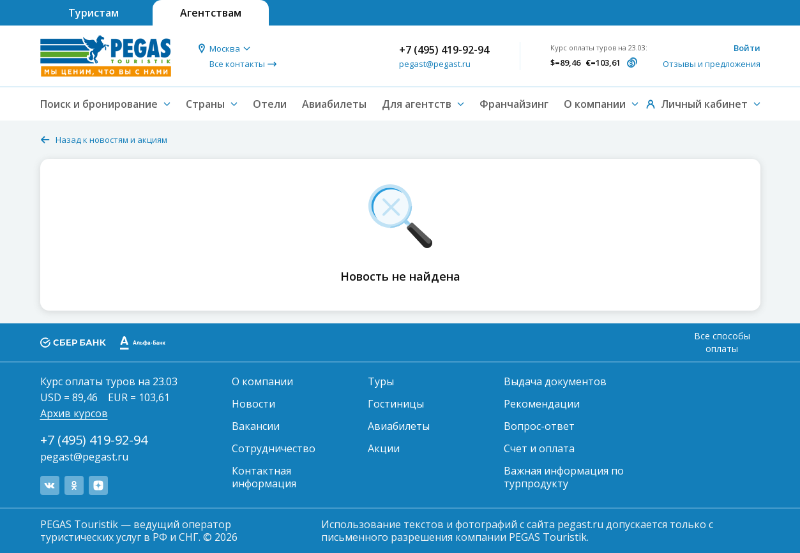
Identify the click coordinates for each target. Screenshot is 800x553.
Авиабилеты (334, 104)
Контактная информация (264, 477)
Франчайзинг (513, 104)
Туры (381, 381)
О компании (262, 381)
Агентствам (210, 13)
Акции (384, 448)
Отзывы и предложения (711, 64)
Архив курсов (74, 413)
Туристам (93, 13)
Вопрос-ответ (539, 426)
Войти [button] (747, 48)
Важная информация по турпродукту (564, 477)
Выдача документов (555, 381)
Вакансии (256, 426)
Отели (270, 104)
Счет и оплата (539, 448)
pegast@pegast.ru (435, 64)
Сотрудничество (273, 448)
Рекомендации (542, 404)
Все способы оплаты (722, 342)
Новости (253, 404)
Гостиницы (396, 404)
